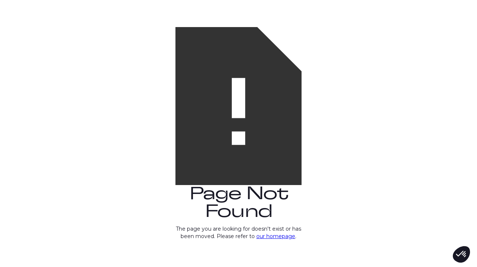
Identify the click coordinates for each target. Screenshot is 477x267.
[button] (461, 254)
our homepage (275, 236)
